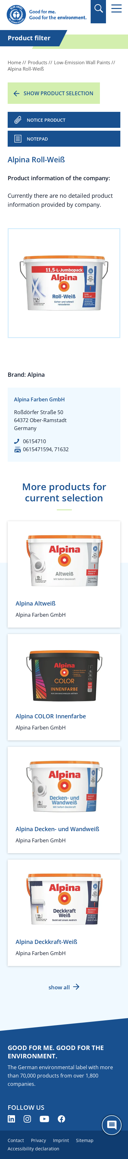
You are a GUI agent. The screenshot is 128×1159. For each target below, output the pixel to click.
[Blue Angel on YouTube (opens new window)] (44, 1119)
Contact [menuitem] (16, 1140)
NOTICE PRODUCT (46, 120)
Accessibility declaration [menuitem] (33, 1149)
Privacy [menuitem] (38, 1140)
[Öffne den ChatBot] (112, 1125)
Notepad (37, 139)
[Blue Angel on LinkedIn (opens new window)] (11, 1119)
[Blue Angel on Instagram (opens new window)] (27, 1119)
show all (59, 987)
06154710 (34, 441)
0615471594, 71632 (46, 449)
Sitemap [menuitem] (85, 1140)
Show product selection (59, 93)
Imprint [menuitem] (61, 1140)
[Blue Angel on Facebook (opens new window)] (61, 1119)
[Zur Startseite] (46, 15)
